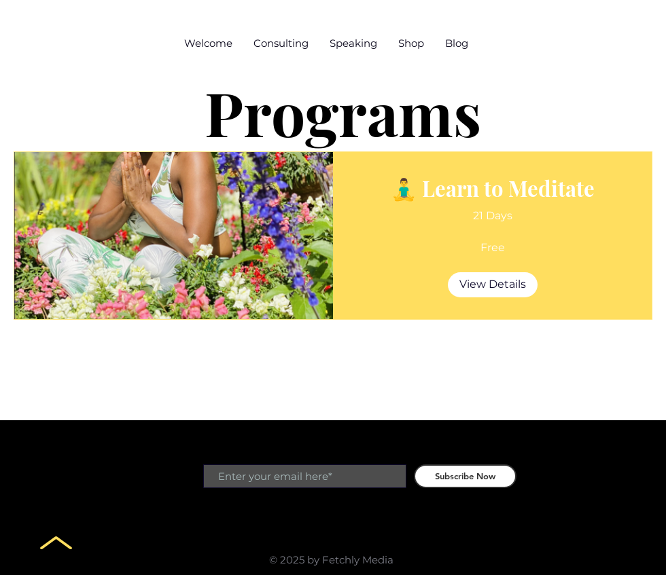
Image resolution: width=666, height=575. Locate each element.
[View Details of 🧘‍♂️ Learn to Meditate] (493, 284)
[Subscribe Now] (465, 476)
